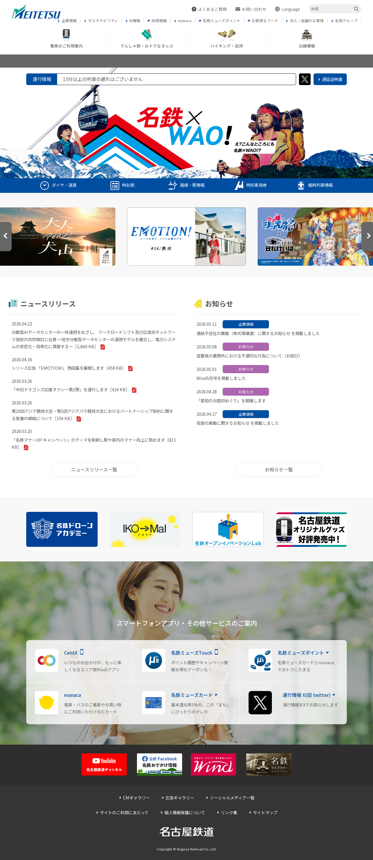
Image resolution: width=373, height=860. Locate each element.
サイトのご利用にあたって (124, 812)
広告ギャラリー (180, 797)
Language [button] (290, 9)
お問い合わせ (254, 9)
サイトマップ (265, 812)
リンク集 (229, 812)
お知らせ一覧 (279, 469)
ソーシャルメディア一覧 (232, 797)
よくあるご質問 (212, 9)
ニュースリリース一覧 (94, 469)
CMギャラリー (136, 797)
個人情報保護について (184, 812)
